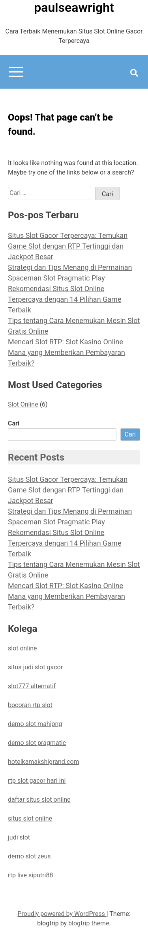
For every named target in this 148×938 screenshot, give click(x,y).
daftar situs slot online (39, 799)
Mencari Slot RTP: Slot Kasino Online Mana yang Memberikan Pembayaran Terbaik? (66, 352)
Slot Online (23, 404)
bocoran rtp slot (30, 705)
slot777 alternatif (32, 686)
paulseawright (74, 7)
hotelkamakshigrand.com (43, 761)
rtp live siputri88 (30, 875)
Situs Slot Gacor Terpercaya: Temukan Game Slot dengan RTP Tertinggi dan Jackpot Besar (67, 246)
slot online (22, 648)
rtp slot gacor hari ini (37, 780)
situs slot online (30, 818)
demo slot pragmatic (37, 743)
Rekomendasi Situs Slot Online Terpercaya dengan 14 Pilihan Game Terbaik (64, 299)
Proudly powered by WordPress (61, 914)
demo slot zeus (29, 856)
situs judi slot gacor (35, 667)
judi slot (19, 837)
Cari (13, 423)
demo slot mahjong (35, 724)
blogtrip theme (88, 923)
